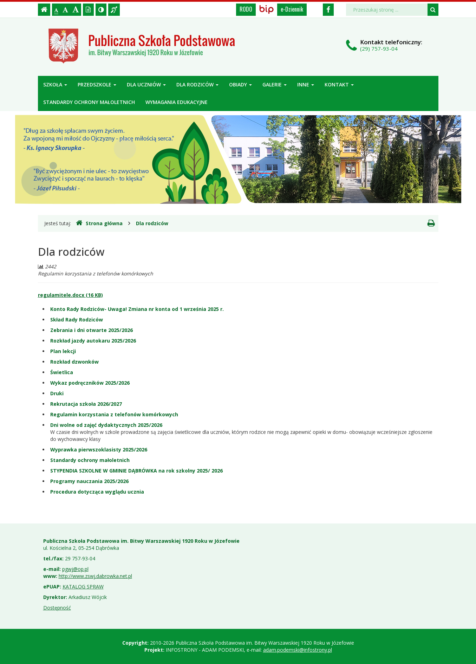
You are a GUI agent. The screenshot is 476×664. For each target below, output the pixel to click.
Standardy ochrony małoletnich (89, 102)
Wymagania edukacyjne (176, 102)
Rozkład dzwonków (74, 361)
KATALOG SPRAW (83, 586)
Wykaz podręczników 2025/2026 (90, 382)
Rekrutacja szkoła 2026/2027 (86, 404)
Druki (57, 393)
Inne (305, 84)
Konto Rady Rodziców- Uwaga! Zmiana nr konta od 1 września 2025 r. (137, 309)
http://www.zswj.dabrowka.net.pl (95, 576)
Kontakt (339, 84)
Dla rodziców (197, 84)
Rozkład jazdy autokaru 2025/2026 (93, 340)
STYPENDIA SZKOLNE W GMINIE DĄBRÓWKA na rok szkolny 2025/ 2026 (136, 470)
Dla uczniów (146, 84)
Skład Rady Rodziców (76, 319)
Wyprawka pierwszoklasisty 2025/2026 (98, 449)
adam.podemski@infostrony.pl (297, 649)
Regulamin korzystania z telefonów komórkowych (114, 414)
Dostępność (57, 607)
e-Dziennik (292, 9)
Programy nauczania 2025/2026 (89, 481)
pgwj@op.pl (75, 569)
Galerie (274, 84)
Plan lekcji (63, 351)
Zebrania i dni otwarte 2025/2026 (91, 330)
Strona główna (99, 223)
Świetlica (61, 372)
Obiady (240, 84)
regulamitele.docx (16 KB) (70, 295)
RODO (246, 9)
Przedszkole (97, 84)
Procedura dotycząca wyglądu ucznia (97, 491)
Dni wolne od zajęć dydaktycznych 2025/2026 (106, 425)
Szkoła (55, 84)
